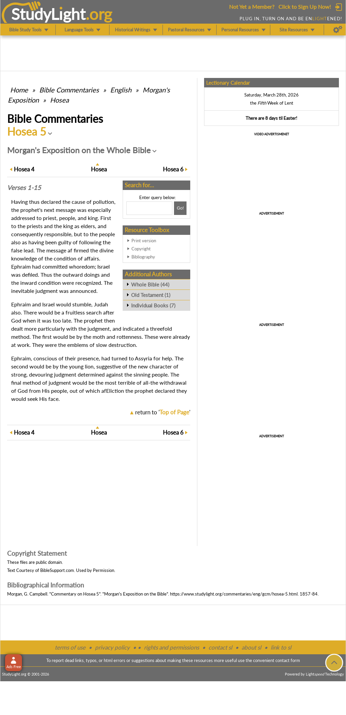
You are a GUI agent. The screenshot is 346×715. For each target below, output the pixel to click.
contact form (287, 660)
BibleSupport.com (57, 570)
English (120, 90)
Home (19, 90)
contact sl (220, 647)
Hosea (59, 100)
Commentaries (69, 90)
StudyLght (48, 13)
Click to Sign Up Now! (304, 6)
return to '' (162, 412)
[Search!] (180, 208)
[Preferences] (337, 30)
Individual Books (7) (153, 305)
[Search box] (149, 208)
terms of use (70, 647)
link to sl (281, 647)
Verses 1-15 (24, 187)
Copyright (141, 248)
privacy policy (112, 647)
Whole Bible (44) (150, 284)
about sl (251, 647)
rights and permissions (171, 647)
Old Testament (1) (150, 295)
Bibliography (143, 256)
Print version (143, 240)
